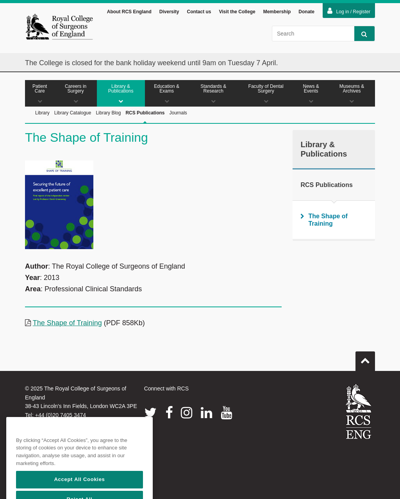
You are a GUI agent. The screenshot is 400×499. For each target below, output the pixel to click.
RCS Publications (145, 121)
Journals (178, 113)
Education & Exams (167, 93)
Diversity (169, 11)
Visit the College (237, 11)
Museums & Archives (352, 93)
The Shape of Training (67, 323)
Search (360, 33)
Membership (277, 11)
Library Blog (108, 113)
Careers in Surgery (76, 93)
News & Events (311, 93)
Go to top (365, 358)
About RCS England (129, 11)
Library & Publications (121, 93)
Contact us (199, 11)
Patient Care (40, 93)
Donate (306, 11)
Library (42, 113)
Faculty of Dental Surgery (265, 93)
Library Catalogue (72, 113)
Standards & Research (213, 93)
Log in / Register (348, 10)
